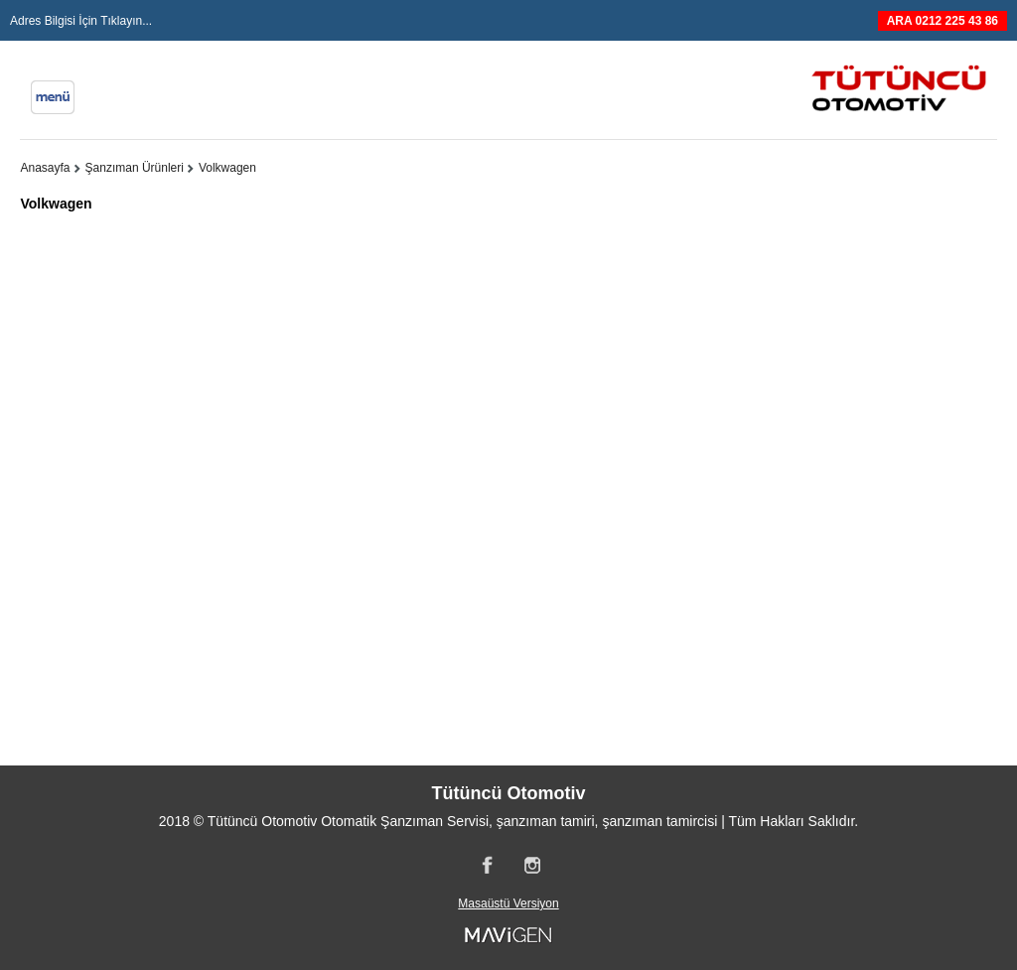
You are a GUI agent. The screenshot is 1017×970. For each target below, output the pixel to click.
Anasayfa (45, 168)
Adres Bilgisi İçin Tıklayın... (81, 21)
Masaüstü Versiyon (508, 903)
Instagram (531, 865)
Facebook (486, 865)
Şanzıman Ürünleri (134, 168)
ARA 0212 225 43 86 (942, 21)
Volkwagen (227, 168)
